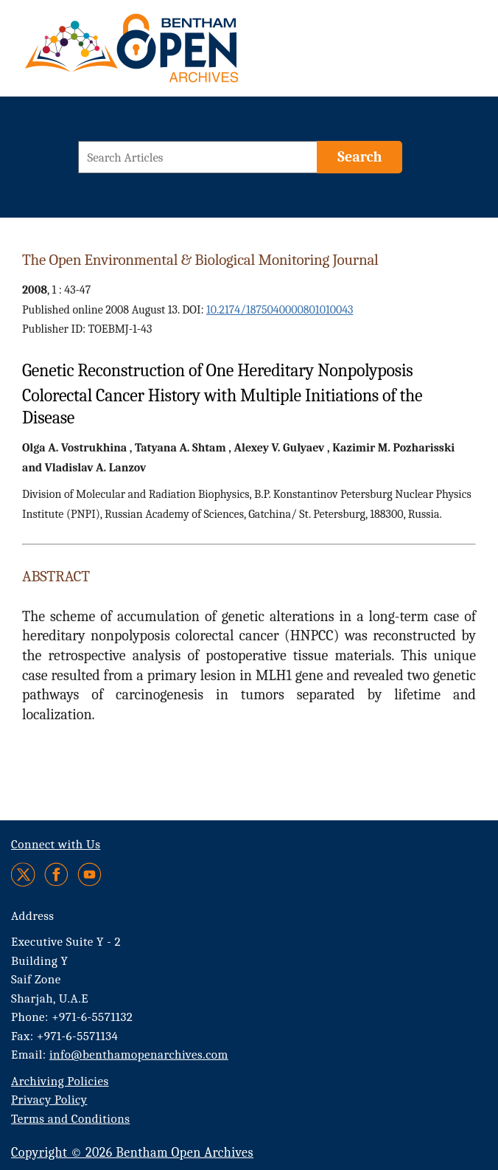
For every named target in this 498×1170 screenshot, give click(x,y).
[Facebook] (56, 874)
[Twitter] (24, 874)
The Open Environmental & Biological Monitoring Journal (200, 260)
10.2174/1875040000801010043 (280, 309)
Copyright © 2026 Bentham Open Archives (132, 1152)
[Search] (359, 157)
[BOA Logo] (174, 54)
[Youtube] (89, 874)
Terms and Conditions (70, 1119)
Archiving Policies (60, 1081)
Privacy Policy (49, 1100)
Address (33, 916)
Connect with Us (55, 844)
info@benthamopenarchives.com (138, 1055)
